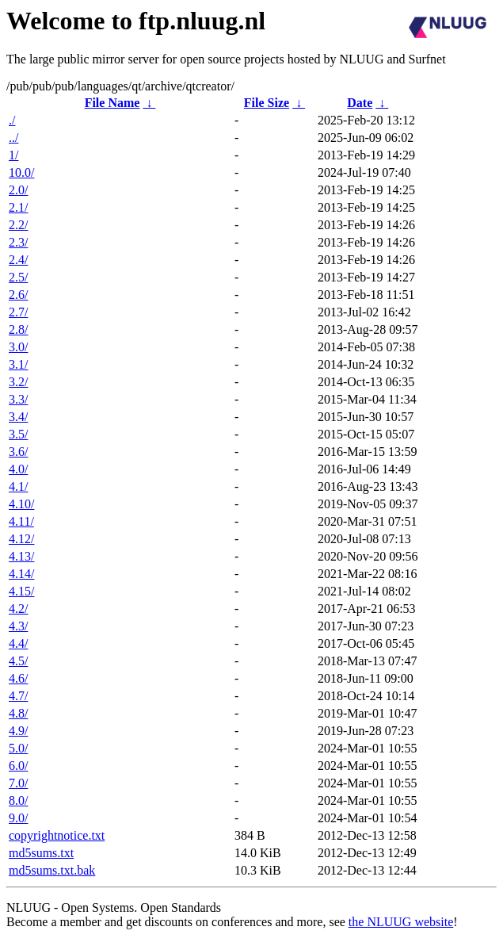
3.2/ (18, 382)
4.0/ (18, 469)
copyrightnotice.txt (57, 835)
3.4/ (18, 416)
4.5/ (18, 661)
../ (13, 137)
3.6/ (18, 451)
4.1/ (18, 486)
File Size (266, 102)
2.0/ (18, 190)
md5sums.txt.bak (52, 870)
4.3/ (18, 626)
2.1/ (18, 207)
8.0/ (18, 800)
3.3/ (18, 399)
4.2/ (18, 608)
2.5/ (18, 277)
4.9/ (18, 730)
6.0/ (18, 765)
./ (12, 120)
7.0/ (18, 783)
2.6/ (18, 294)
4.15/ (21, 591)
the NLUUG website (401, 922)
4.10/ (21, 504)
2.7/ (18, 312)
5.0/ (18, 748)
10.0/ (21, 172)
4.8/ (18, 713)
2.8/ (18, 329)
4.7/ (18, 696)
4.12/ (21, 539)
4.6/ (18, 678)
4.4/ (18, 643)
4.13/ (21, 556)
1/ (13, 155)
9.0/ (18, 818)
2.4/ (18, 259)
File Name (112, 102)
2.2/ (18, 225)
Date (359, 102)
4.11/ (21, 521)
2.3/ (18, 242)
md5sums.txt (41, 853)
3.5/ (18, 434)
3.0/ (18, 347)
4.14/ (21, 573)
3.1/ (18, 364)
